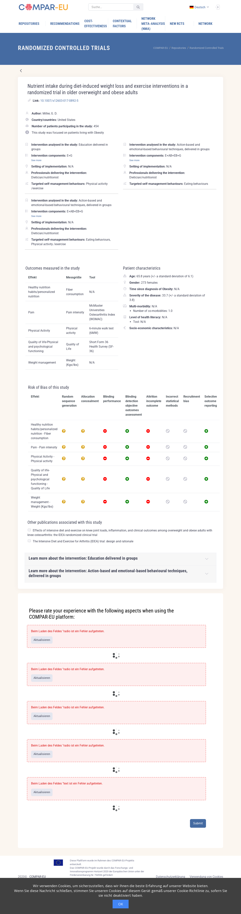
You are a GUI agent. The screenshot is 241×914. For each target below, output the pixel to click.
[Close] (217, 596)
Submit (198, 823)
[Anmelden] (217, 7)
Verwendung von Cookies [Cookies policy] (206, 876)
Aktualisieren (42, 640)
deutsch (197, 7)
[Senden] (138, 7)
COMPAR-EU (37, 876)
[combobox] (198, 7)
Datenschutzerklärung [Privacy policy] (170, 876)
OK (120, 904)
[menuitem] (32, 23)
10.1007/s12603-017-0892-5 (59, 100)
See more (36, 160)
